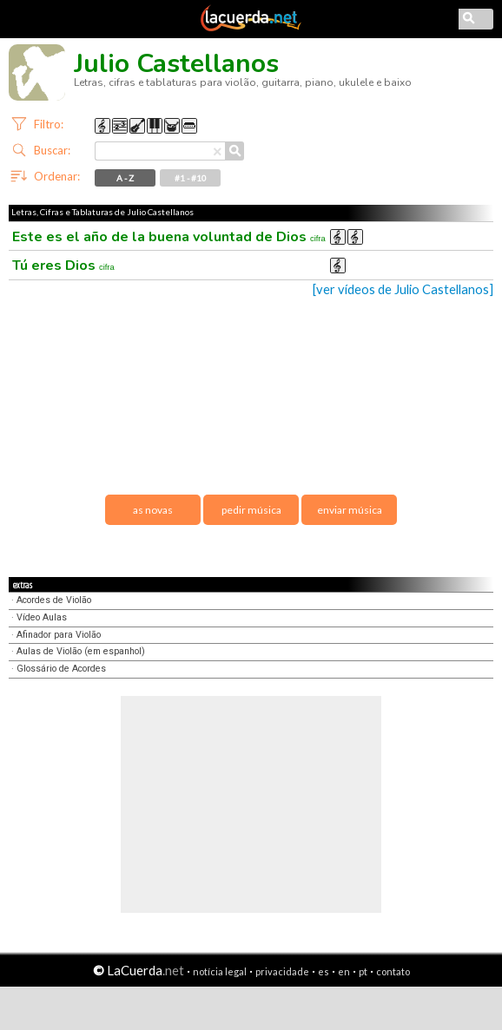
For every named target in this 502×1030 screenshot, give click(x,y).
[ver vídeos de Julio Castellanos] (403, 289)
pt (363, 971)
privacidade (282, 971)
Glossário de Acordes (61, 668)
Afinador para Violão (59, 634)
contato (393, 971)
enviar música (349, 509)
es (323, 971)
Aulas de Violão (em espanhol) (81, 651)
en (344, 971)
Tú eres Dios (63, 265)
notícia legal (220, 971)
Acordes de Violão (54, 600)
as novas (153, 509)
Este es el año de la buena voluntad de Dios (169, 236)
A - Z (125, 178)
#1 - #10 (191, 178)
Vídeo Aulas (42, 617)
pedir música (251, 509)
